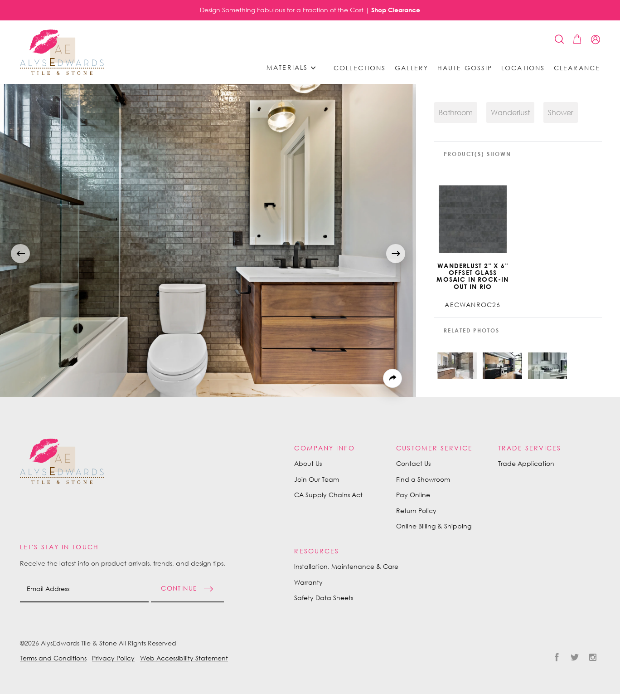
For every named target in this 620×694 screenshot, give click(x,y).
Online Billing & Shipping (433, 526)
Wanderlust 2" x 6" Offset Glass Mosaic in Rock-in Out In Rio (472, 276)
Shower (560, 112)
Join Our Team (316, 479)
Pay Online (413, 495)
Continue (179, 587)
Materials (294, 68)
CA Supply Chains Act (328, 495)
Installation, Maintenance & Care (346, 566)
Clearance (577, 68)
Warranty (308, 582)
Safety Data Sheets (323, 597)
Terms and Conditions (53, 658)
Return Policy (416, 510)
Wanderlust (510, 112)
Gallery (411, 68)
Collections (360, 68)
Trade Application (526, 463)
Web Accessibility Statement (184, 658)
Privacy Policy (113, 658)
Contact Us (413, 463)
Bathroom (456, 112)
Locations (523, 68)
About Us (308, 463)
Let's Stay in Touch (59, 547)
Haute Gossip (464, 68)
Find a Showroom (423, 479)
